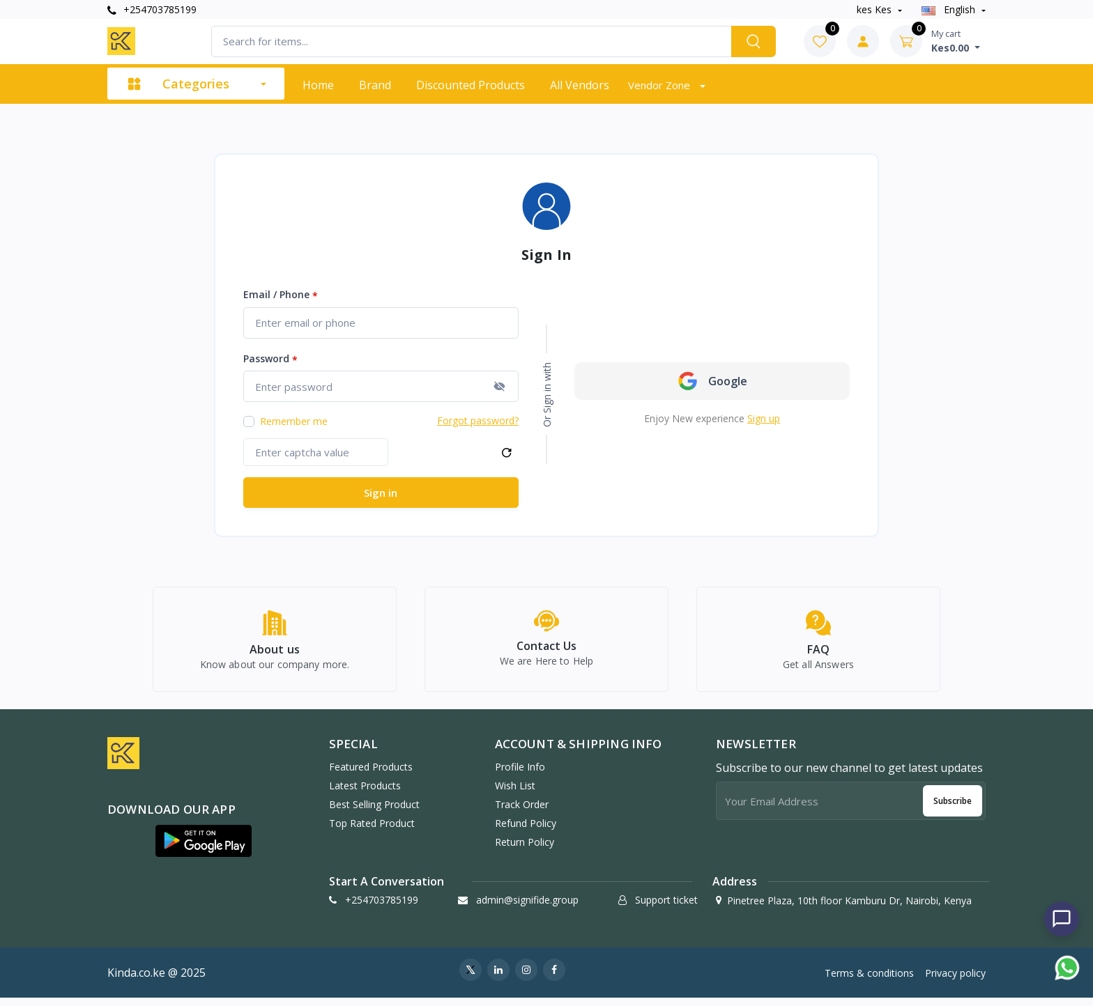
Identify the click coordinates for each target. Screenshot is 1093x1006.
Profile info (520, 774)
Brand (375, 85)
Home (318, 85)
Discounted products (470, 85)
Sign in (380, 493)
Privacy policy (955, 980)
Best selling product (374, 812)
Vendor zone (660, 85)
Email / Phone (280, 295)
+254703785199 (152, 9)
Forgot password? (478, 420)
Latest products (365, 793)
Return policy (524, 849)
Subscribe (952, 808)
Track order (522, 812)
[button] (203, 849)
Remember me (294, 421)
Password (270, 359)
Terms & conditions (869, 980)
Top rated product (372, 830)
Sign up (763, 418)
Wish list (515, 793)
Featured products (371, 774)
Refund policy (525, 830)
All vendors (579, 85)
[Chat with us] (1061, 918)
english (950, 9)
